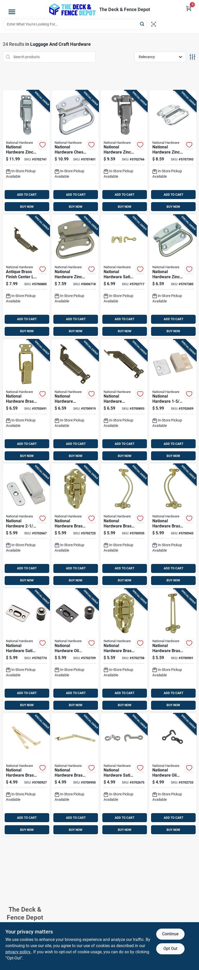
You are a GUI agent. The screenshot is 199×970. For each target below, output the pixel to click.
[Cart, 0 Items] (188, 8)
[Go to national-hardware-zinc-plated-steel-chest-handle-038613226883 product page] (75, 276)
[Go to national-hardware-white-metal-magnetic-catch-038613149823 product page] (172, 400)
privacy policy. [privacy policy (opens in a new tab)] (18, 951)
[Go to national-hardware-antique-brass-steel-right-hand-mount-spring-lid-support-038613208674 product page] (124, 400)
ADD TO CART (27, 194)
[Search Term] (75, 24)
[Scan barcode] (153, 24)
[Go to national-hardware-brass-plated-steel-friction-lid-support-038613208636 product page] (172, 650)
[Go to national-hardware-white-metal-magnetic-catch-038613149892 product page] (26, 525)
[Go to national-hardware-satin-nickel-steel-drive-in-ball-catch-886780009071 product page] (26, 650)
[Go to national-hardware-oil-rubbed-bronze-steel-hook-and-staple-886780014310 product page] (172, 774)
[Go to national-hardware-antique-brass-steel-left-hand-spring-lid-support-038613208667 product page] (75, 400)
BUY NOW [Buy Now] (27, 207)
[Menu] (12, 11)
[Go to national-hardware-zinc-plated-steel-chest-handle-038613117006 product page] (172, 151)
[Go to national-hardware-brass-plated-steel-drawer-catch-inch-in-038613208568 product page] (26, 400)
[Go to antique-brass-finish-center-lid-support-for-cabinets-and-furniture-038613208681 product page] (26, 276)
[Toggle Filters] (192, 57)
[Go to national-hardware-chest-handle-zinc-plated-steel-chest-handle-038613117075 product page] (75, 151)
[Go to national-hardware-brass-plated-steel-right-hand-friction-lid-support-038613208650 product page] (172, 525)
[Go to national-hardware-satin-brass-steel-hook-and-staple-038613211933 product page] (124, 276)
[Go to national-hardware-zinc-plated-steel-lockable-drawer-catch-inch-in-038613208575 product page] (124, 151)
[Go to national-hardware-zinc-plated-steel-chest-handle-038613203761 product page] (172, 276)
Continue (170, 933)
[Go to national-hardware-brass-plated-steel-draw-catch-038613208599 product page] (75, 525)
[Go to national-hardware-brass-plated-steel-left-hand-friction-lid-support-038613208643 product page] (124, 525)
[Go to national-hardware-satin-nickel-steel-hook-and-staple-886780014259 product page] (124, 774)
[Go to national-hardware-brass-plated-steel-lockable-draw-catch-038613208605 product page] (124, 650)
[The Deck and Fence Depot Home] (72, 9)
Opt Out (170, 948)
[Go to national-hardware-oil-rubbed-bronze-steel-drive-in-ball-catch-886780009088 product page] (75, 650)
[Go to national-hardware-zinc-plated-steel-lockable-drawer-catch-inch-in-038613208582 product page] (26, 151)
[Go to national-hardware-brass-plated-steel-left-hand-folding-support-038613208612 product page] (26, 774)
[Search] (142, 24)
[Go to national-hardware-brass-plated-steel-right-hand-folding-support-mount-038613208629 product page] (75, 774)
